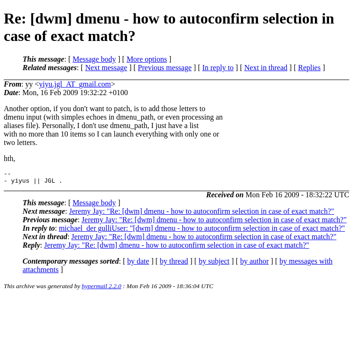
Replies (309, 68)
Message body (94, 59)
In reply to (218, 68)
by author (254, 264)
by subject (214, 264)
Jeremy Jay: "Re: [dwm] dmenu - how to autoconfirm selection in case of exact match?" (201, 214)
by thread (174, 264)
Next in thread (266, 68)
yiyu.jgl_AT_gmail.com (75, 84)
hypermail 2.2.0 (101, 288)
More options (147, 59)
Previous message (165, 68)
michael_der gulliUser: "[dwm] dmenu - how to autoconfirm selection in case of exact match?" (202, 231)
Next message (106, 68)
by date (138, 264)
